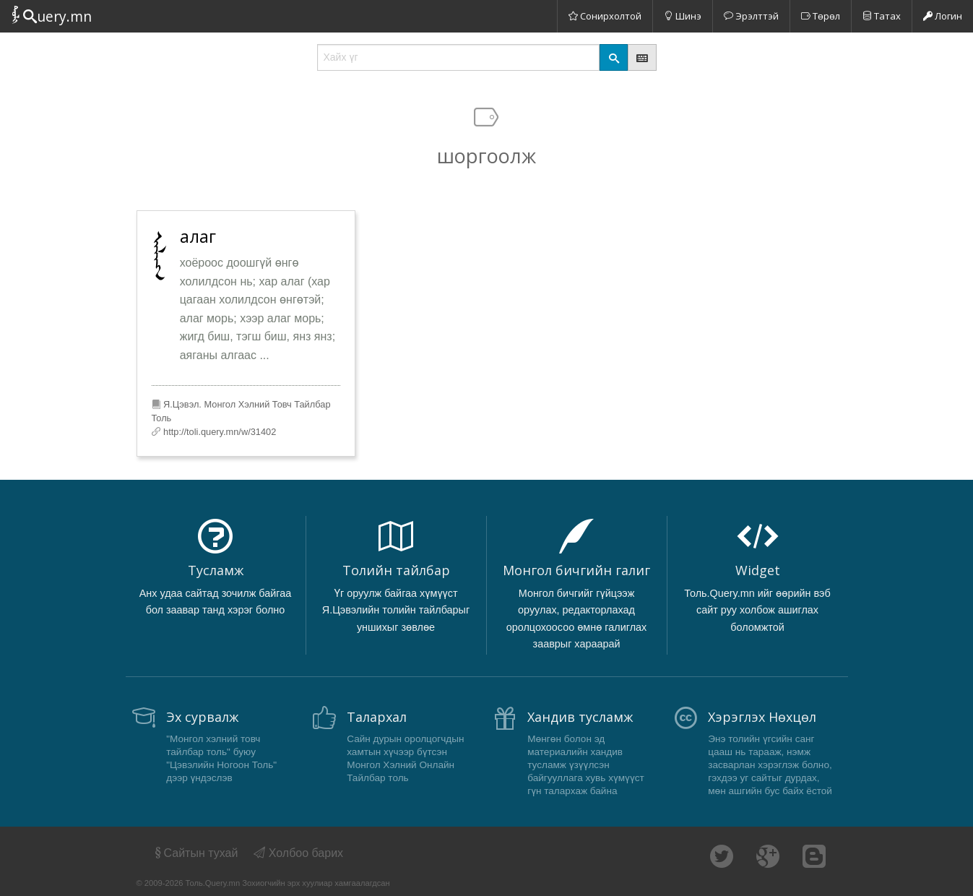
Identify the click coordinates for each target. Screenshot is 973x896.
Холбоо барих (298, 853)
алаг (198, 236)
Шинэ (682, 15)
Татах (881, 15)
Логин (942, 15)
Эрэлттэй (751, 15)
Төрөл (820, 15)
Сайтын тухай (195, 853)
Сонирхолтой (604, 15)
